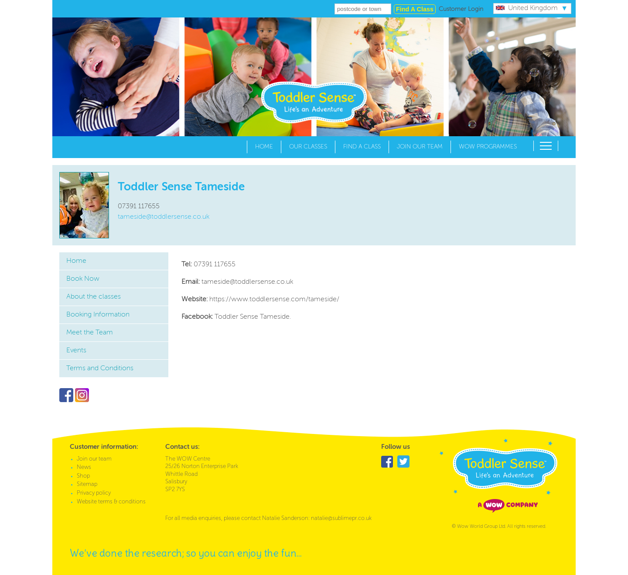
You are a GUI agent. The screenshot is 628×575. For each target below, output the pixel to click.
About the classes (93, 296)
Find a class (414, 9)
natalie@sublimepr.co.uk (341, 518)
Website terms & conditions (111, 502)
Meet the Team (89, 332)
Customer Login (461, 9)
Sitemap (87, 484)
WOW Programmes (488, 147)
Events (76, 350)
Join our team (420, 147)
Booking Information (98, 314)
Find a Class (362, 147)
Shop (83, 476)
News (84, 467)
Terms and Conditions (99, 368)
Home (264, 147)
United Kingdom (527, 8)
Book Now (82, 278)
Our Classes (308, 147)
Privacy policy (94, 493)
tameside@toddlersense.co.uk (163, 216)
